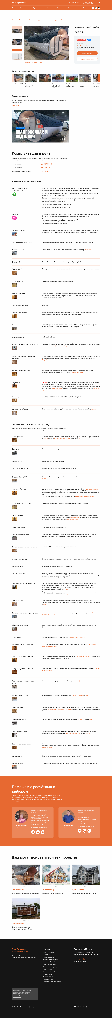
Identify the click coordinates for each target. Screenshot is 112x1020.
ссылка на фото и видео (50, 670)
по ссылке (81, 719)
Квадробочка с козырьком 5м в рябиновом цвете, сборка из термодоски (71, 86)
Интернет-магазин (74, 8)
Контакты (86, 8)
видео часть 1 (74, 637)
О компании (61, 8)
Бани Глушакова (19, 2)
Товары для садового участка (53, 984)
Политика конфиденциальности (30, 1009)
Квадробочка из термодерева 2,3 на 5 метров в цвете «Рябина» (57, 86)
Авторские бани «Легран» (51, 974)
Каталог (14, 8)
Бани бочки (46, 957)
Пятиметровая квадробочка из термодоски (83, 85)
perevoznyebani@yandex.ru (39, 828)
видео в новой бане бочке (62, 439)
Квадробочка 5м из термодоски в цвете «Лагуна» (30, 85)
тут (80, 439)
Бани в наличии (25, 8)
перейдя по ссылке (77, 372)
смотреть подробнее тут (74, 733)
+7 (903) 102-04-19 (88, 2)
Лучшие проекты (38, 8)
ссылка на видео (57, 388)
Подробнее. (88, 250)
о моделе (66, 589)
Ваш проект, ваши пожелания (53, 893)
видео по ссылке (72, 519)
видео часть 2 (84, 637)
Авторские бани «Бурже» (51, 962)
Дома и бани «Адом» (49, 967)
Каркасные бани (48, 979)
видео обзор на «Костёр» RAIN (85, 496)
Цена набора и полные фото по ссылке (60, 709)
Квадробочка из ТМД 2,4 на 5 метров (17, 84)
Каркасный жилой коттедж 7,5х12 (84, 893)
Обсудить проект (87, 53)
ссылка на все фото (91, 477)
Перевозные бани (49, 959)
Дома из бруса (47, 971)
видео (46, 439)
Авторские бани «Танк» (50, 964)
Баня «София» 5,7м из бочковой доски (23, 894)
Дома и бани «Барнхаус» (51, 969)
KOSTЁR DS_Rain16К (91, 489)
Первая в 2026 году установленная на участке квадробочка (98, 85)
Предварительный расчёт (87, 59)
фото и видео (83, 681)
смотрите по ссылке (64, 627)
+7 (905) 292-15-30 (83, 824)
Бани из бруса (47, 976)
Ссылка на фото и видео (84, 657)
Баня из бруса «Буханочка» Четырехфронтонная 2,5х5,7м (23, 930)
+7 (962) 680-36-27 (37, 825)
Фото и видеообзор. (61, 346)
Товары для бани (48, 981)
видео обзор (75, 517)
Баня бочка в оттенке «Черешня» (44, 84)
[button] (17, 50)
